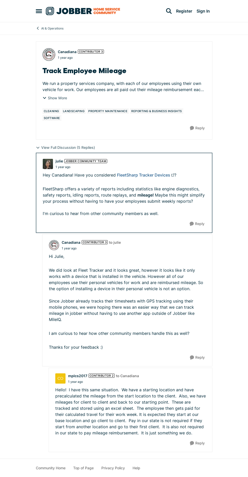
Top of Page (83, 468)
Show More (54, 98)
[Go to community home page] (83, 11)
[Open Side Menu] (39, 11)
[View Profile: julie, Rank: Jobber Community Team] (48, 164)
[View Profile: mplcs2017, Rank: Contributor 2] (60, 378)
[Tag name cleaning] (51, 111)
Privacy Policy (113, 468)
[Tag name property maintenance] (108, 111)
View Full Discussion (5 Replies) (65, 147)
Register (184, 11)
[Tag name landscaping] (74, 111)
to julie (115, 242)
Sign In (203, 11)
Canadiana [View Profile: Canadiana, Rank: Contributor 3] (67, 52)
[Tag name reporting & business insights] (156, 111)
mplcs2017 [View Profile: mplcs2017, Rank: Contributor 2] (77, 376)
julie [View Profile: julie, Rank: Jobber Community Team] (59, 161)
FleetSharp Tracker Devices (143, 175)
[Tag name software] (51, 118)
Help (136, 468)
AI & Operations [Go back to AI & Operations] (49, 28)
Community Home (51, 468)
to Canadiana (127, 376)
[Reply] (197, 128)
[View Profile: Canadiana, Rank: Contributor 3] (48, 54)
